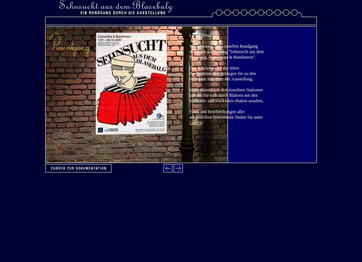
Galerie (195, 122)
